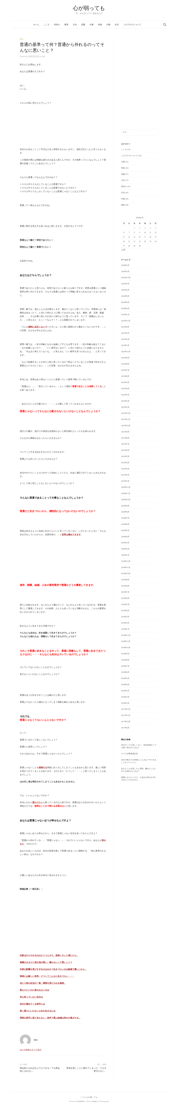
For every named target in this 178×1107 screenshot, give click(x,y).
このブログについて (132, 25)
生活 (117, 25)
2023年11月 (125, 321)
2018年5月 (125, 678)
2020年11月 (125, 493)
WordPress (81, 1101)
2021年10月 (125, 426)
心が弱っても (89, 8)
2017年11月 (125, 715)
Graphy (94, 1101)
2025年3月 (125, 290)
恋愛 (83, 25)
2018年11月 (125, 641)
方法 (75, 25)
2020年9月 (125, 506)
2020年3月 (125, 543)
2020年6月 (125, 524)
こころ (47, 25)
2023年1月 (125, 345)
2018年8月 (125, 660)
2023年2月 (125, 339)
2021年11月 (125, 419)
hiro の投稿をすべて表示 (30, 1050)
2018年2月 (125, 697)
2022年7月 (125, 370)
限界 (66, 25)
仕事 (92, 25)
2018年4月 (125, 685)
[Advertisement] (38, 127)
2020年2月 (125, 549)
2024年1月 (125, 315)
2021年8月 (125, 438)
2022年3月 (125, 395)
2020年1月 (125, 555)
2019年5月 (125, 604)
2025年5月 (125, 284)
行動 (108, 25)
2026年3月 (125, 265)
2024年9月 (125, 296)
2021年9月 (125, 432)
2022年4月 (125, 389)
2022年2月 (125, 401)
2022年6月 (125, 376)
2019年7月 (125, 592)
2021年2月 (125, 475)
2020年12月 (125, 487)
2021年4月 (125, 463)
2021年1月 (125, 481)
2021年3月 (125, 469)
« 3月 (123, 250)
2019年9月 (125, 580)
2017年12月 (125, 709)
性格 (100, 25)
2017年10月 (125, 722)
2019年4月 (125, 610)
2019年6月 (125, 598)
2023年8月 (125, 327)
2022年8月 (125, 364)
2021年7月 (125, 444)
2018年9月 (125, 654)
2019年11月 (125, 567)
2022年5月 (125, 382)
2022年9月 (125, 358)
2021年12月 (125, 413)
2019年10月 (125, 573)
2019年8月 (125, 586)
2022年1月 (125, 407)
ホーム (36, 25)
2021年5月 (125, 456)
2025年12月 (125, 278)
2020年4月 (125, 537)
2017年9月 (125, 728)
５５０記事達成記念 (129, 754)
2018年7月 (125, 666)
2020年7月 (125, 518)
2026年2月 (125, 271)
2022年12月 (125, 352)
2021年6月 (125, 450)
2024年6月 (125, 302)
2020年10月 (125, 500)
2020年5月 (125, 530)
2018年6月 (125, 672)
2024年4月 (125, 308)
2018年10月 (125, 648)
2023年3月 (125, 333)
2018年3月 (125, 691)
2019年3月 (125, 617)
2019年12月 (125, 561)
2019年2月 (125, 623)
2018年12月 (125, 635)
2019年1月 (125, 629)
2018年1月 (125, 703)
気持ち (57, 25)
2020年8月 (125, 512)
